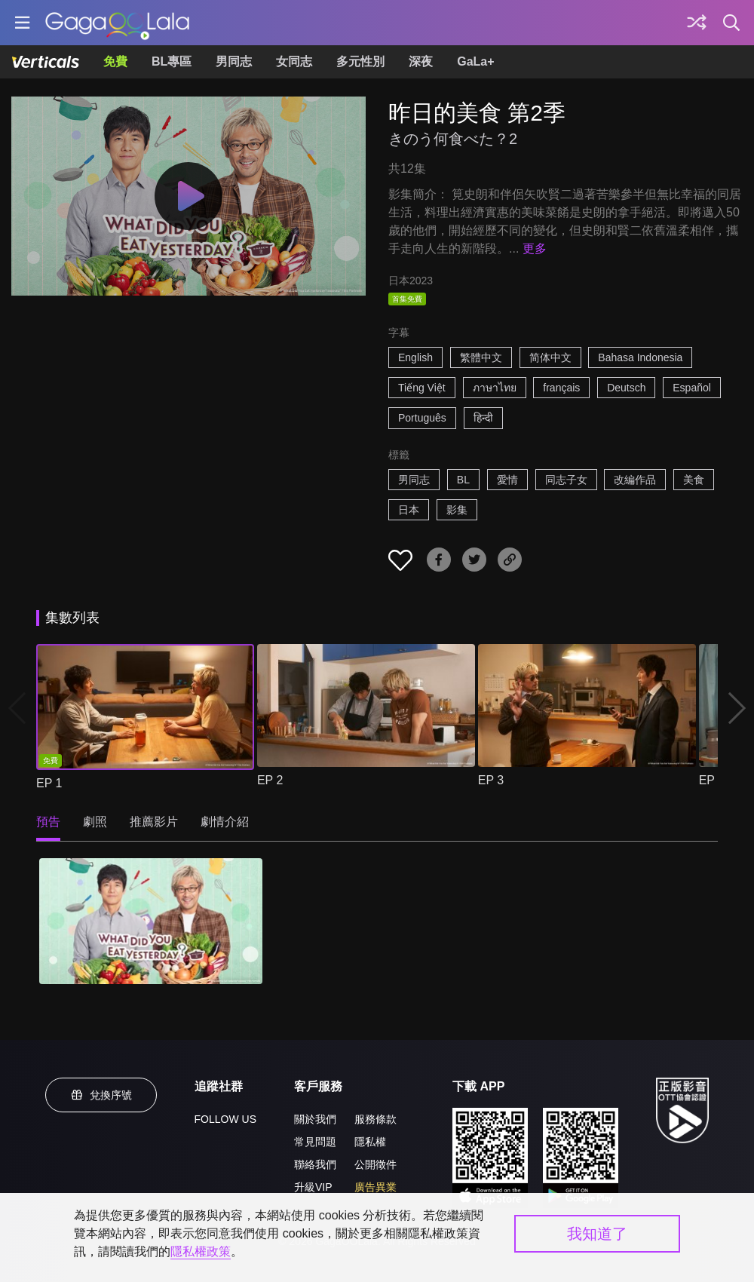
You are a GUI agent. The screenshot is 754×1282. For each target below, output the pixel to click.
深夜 (421, 61)
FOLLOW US (225, 1119)
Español (692, 388)
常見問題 (315, 1142)
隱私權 (370, 1142)
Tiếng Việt (422, 388)
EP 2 (270, 780)
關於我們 (315, 1119)
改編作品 (635, 480)
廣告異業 (375, 1187)
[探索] (697, 22)
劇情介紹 (225, 821)
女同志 (294, 61)
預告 (48, 821)
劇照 (95, 821)
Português (422, 418)
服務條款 (375, 1119)
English (415, 357)
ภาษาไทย (494, 388)
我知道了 (597, 1233)
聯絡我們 (315, 1164)
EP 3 (491, 780)
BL (463, 480)
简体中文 (550, 357)
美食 (693, 480)
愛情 (507, 480)
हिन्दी (483, 418)
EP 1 (49, 783)
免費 (115, 61)
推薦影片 (154, 821)
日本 (408, 510)
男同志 (234, 61)
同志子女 (566, 480)
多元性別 (360, 61)
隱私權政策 (200, 1251)
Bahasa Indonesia (640, 357)
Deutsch (626, 388)
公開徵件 (375, 1164)
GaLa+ (475, 61)
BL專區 (172, 61)
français (561, 388)
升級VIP (313, 1187)
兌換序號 (101, 1095)
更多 (535, 248)
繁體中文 (481, 357)
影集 (456, 510)
